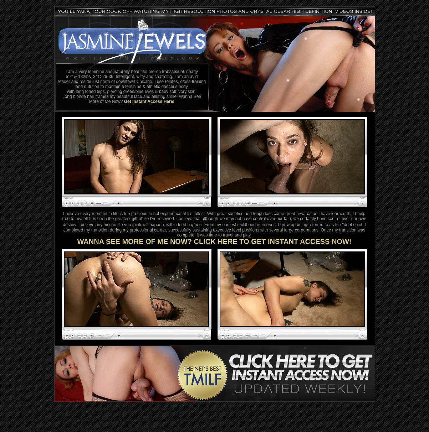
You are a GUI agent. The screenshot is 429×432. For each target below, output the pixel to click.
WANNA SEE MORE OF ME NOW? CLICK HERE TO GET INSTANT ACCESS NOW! (214, 241)
